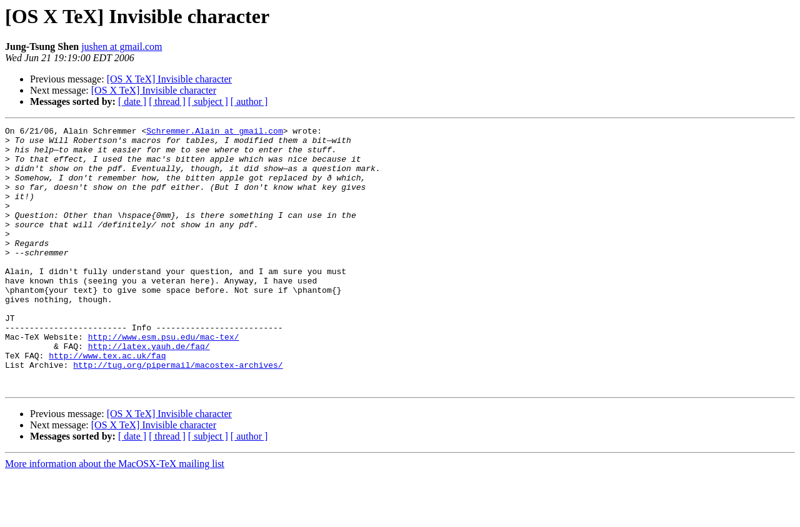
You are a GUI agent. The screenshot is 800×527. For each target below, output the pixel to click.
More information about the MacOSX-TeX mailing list (114, 516)
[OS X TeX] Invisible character (169, 79)
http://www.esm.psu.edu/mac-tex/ (163, 379)
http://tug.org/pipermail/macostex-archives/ (177, 413)
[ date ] (132, 101)
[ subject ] (208, 101)
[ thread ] (167, 101)
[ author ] (249, 101)
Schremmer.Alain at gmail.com (214, 132)
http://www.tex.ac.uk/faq (107, 402)
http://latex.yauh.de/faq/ (149, 390)
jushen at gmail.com (121, 46)
